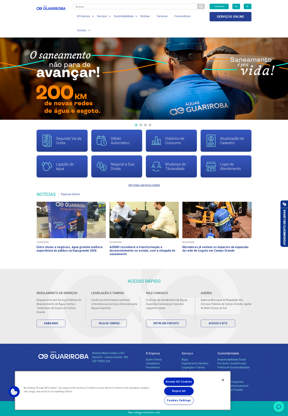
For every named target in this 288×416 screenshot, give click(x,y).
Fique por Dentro (70, 180)
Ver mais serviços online (144, 171)
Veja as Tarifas (109, 310)
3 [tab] (145, 111)
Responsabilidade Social (231, 346)
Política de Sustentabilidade (233, 354)
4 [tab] (150, 111)
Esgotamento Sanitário (195, 350)
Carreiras (158, 16)
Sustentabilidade (228, 340)
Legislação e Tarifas (193, 354)
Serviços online (230, 16)
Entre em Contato (166, 310)
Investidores (153, 354)
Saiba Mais (51, 310)
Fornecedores (178, 16)
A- (247, 6)
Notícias (142, 16)
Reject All (179, 391)
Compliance (153, 350)
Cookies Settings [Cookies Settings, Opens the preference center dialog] (179, 400)
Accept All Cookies (179, 381)
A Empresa (153, 340)
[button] (14, 392)
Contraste (219, 6)
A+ (236, 6)
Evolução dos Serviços (194, 358)
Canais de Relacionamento (233, 372)
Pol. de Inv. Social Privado (231, 350)
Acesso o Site (218, 310)
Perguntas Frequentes (230, 368)
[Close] (223, 380)
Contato (222, 363)
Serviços (187, 340)
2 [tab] (140, 111)
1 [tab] (136, 111)
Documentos (189, 362)
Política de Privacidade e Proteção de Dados (144, 410)
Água (185, 346)
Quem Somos (154, 346)
